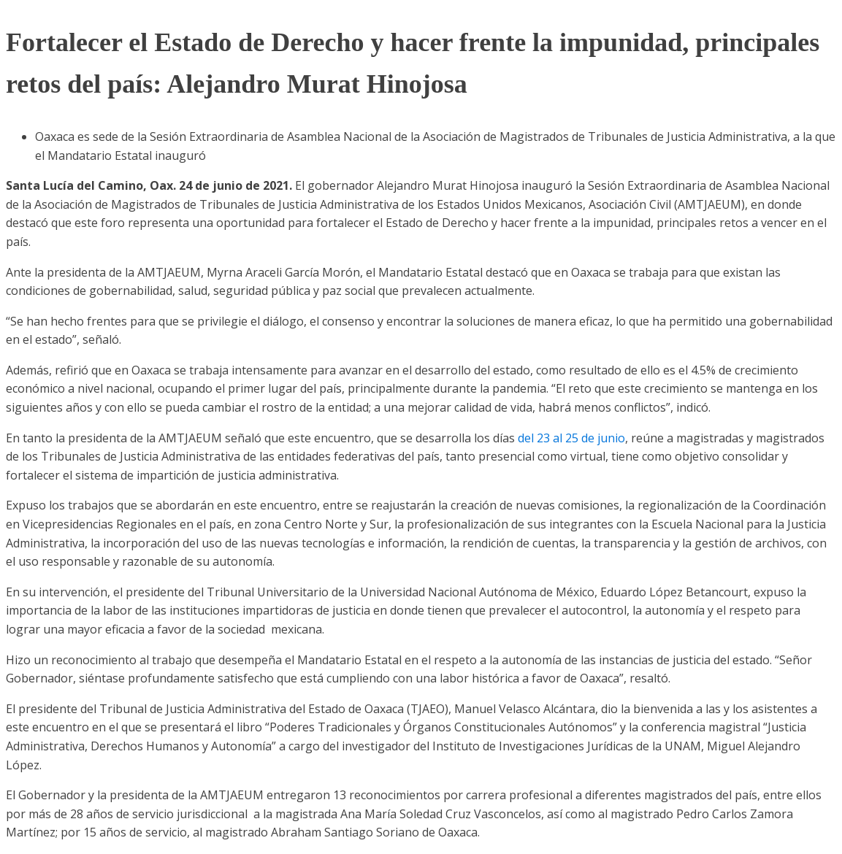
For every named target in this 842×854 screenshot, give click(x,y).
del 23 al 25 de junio (571, 438)
